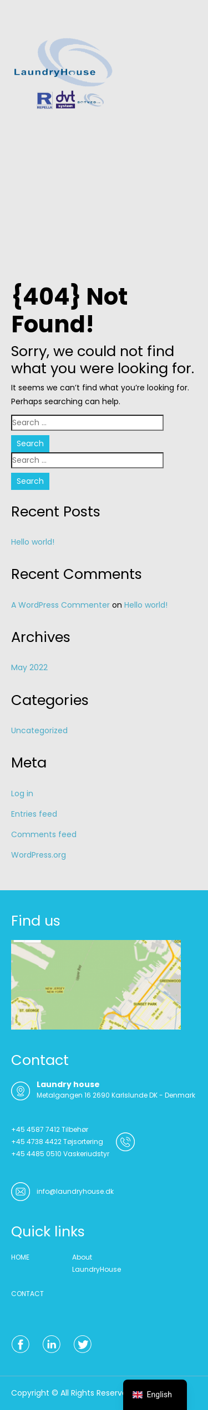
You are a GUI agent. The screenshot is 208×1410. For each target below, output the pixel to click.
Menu (22, 19)
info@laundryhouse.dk (75, 1191)
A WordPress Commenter (60, 604)
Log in (22, 793)
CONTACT (27, 1293)
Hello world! (32, 541)
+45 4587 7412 (35, 1129)
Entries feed (34, 813)
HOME (20, 1257)
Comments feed (44, 834)
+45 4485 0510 (36, 1153)
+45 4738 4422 (36, 1141)
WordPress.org (38, 854)
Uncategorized (39, 730)
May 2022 (29, 667)
